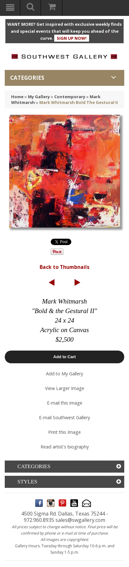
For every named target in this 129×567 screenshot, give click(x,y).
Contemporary (69, 96)
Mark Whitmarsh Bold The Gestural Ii (78, 102)
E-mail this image (64, 403)
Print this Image (64, 432)
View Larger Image (64, 388)
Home (17, 96)
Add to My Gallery (64, 374)
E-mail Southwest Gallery (64, 417)
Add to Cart (64, 356)
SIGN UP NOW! (72, 38)
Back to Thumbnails (64, 266)
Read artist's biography (65, 447)
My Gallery (39, 96)
